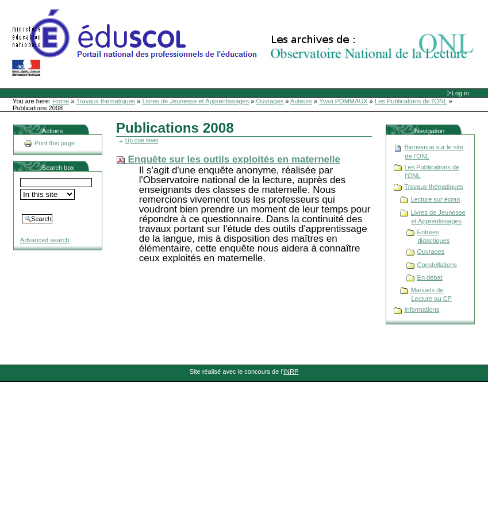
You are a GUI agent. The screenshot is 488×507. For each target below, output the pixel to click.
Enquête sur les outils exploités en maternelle (234, 159)
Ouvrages (270, 101)
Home (60, 101)
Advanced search (44, 240)
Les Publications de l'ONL (411, 101)
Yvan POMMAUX (343, 101)
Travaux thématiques (106, 101)
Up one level (141, 140)
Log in (460, 93)
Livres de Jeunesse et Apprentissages (195, 101)
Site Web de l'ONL (245, 43)
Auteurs (301, 101)
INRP (290, 371)
